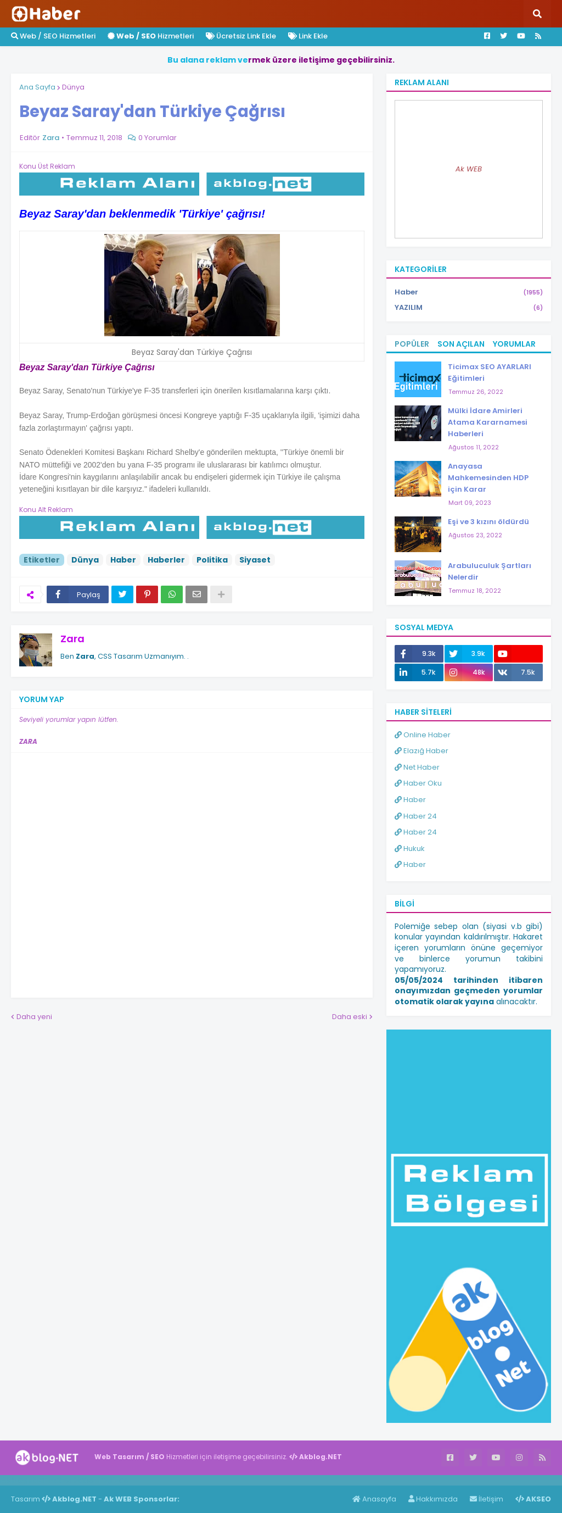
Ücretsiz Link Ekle (241, 36)
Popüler (412, 343)
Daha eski (349, 1016)
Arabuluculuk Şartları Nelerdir (489, 571)
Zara (72, 639)
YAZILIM (469, 307)
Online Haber (423, 735)
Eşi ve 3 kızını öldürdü (488, 521)
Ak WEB (469, 169)
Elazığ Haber (421, 751)
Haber (123, 559)
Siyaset (255, 559)
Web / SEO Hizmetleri (53, 36)
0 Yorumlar (157, 137)
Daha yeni (34, 1016)
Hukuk (410, 848)
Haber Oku (418, 783)
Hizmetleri (151, 36)
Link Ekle (308, 36)
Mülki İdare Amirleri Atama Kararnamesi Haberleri (487, 422)
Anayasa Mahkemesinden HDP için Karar (488, 477)
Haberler (166, 559)
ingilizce (114, 1480)
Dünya (73, 87)
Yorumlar (514, 343)
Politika (212, 559)
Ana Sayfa (37, 87)
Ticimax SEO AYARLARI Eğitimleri (489, 372)
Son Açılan (461, 343)
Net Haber (417, 767)
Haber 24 (416, 816)
